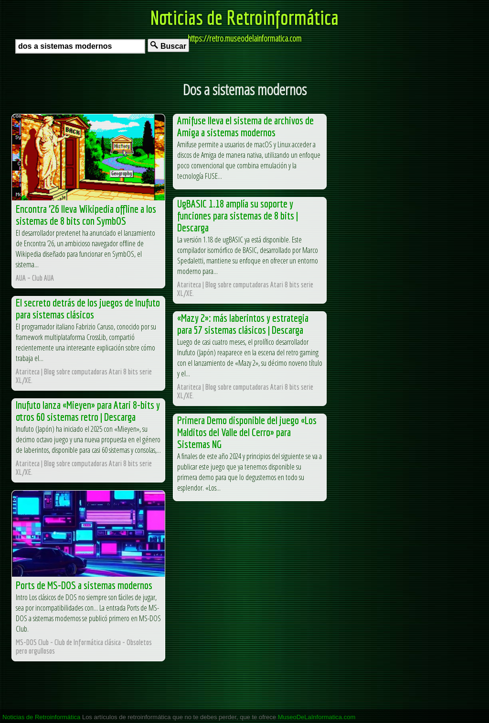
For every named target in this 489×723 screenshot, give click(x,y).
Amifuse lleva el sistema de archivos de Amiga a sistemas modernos (245, 126)
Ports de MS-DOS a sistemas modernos (84, 585)
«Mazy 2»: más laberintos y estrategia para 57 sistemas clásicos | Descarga (242, 324)
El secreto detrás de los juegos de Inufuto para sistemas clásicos (88, 308)
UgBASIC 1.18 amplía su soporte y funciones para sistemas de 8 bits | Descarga (237, 215)
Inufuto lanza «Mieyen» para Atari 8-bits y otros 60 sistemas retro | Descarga (88, 411)
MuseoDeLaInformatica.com (317, 717)
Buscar (168, 45)
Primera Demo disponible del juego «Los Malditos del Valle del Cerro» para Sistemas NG (247, 432)
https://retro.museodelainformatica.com (244, 38)
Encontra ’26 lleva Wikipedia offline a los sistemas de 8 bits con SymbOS (86, 215)
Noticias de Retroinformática (244, 17)
